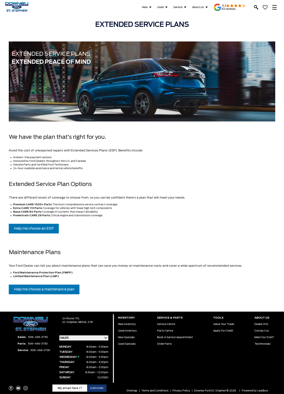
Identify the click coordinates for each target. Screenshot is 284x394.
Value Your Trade (223, 324)
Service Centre (166, 324)
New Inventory (127, 324)
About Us (198, 7)
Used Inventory (127, 331)
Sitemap (132, 390)
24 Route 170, (71, 318)
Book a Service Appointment (175, 337)
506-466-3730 (38, 337)
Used (160, 7)
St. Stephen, (70, 322)
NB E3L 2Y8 (85, 322)
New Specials (126, 337)
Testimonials (262, 344)
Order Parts (164, 344)
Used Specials (127, 344)
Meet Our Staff (264, 337)
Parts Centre (165, 331)
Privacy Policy (181, 390)
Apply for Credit (223, 331)
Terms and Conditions (155, 390)
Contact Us (261, 331)
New (145, 7)
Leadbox (262, 390)
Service (177, 7)
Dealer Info (261, 324)
